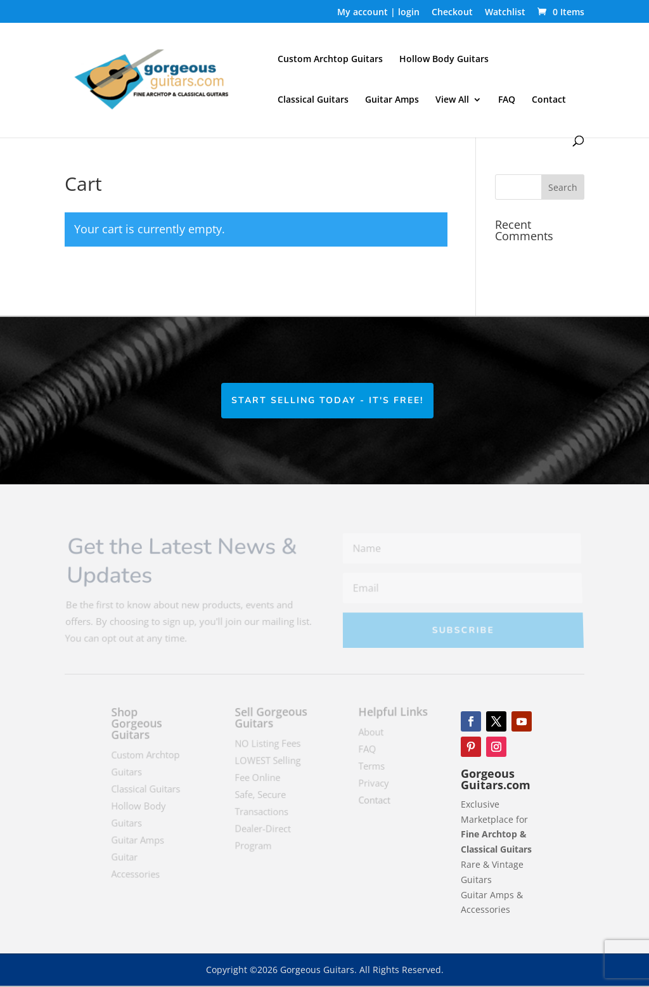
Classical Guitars (313, 100)
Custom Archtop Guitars (330, 60)
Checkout (452, 13)
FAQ (506, 100)
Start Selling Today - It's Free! (328, 400)
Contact (549, 100)
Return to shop (122, 285)
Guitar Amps (392, 100)
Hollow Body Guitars (444, 60)
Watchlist (505, 13)
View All (452, 100)
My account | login (378, 13)
